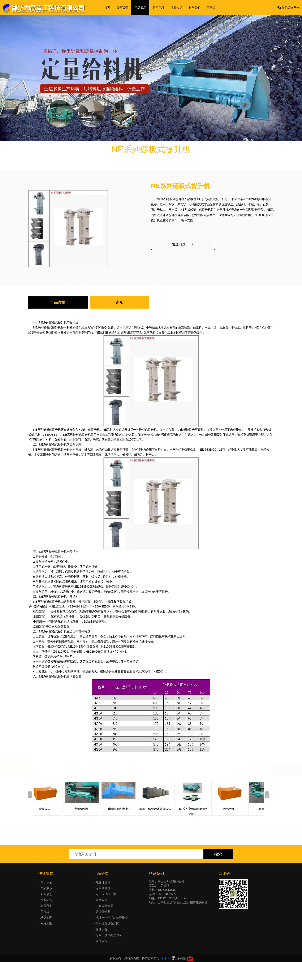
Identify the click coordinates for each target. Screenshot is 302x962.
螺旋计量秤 (103, 882)
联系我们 (194, 7)
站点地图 (46, 917)
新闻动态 (158, 7)
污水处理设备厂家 (107, 923)
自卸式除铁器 (104, 905)
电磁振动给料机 (129, 809)
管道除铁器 (103, 911)
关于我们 (122, 7)
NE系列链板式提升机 (52, 322)
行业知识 (176, 7)
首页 (107, 7)
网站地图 (46, 923)
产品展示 (140, 7)
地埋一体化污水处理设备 (166, 809)
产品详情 (57, 302)
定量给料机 (92, 809)
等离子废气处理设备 (109, 935)
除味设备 (101, 929)
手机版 (181, 958)
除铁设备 (55, 809)
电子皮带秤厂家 (106, 894)
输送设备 (101, 941)
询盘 (119, 302)
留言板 (211, 7)
